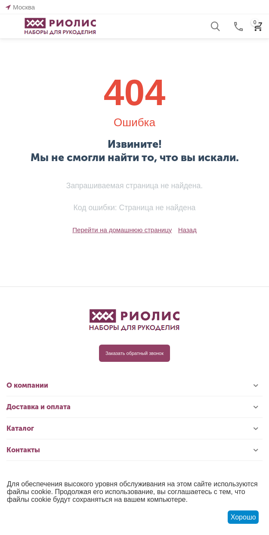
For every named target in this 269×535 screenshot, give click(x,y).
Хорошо (243, 517)
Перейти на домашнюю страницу (122, 229)
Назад (187, 229)
